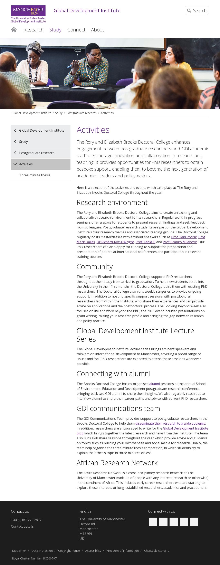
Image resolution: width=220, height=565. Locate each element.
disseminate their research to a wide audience (170, 423)
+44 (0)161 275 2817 (26, 520)
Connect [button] (76, 29)
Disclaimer (19, 551)
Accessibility (93, 551)
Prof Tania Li (145, 242)
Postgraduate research (81, 113)
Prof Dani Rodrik (184, 237)
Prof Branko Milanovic (180, 242)
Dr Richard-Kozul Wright (115, 242)
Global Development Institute (87, 10)
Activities (107, 113)
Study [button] (55, 29)
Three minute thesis (34, 175)
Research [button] (33, 29)
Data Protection (42, 551)
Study (59, 113)
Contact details (22, 526)
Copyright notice (69, 551)
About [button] (97, 29)
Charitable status (155, 551)
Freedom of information (123, 551)
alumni (154, 384)
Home (14, 29)
